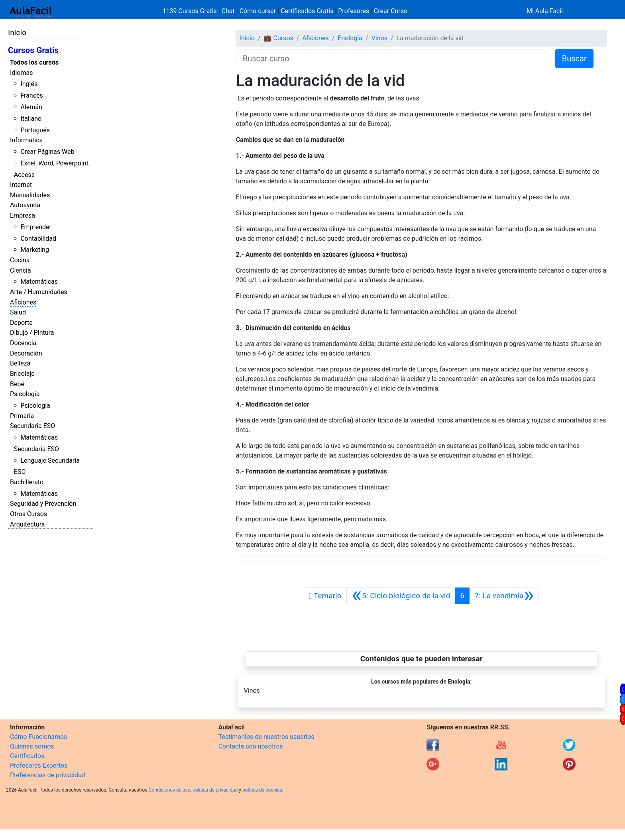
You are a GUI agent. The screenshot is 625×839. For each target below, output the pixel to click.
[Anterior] (401, 595)
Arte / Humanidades (38, 292)
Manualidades (30, 195)
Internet (21, 185)
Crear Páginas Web (47, 151)
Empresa (22, 215)
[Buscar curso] (389, 58)
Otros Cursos (28, 514)
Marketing (34, 249)
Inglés (28, 84)
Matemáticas (39, 281)
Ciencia (20, 270)
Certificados (27, 756)
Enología (350, 38)
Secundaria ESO (32, 426)
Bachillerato (26, 482)
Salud (18, 312)
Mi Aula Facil (545, 11)
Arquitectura (27, 524)
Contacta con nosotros (250, 746)
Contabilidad (38, 238)
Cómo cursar (258, 11)
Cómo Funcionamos (38, 737)
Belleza (20, 363)
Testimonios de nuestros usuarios (266, 737)
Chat (228, 11)
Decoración (26, 353)
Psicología (24, 394)
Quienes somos (32, 746)
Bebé (17, 384)
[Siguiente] (504, 595)
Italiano (30, 118)
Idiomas (21, 73)
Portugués (35, 130)
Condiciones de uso (170, 790)
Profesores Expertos (38, 765)
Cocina (19, 260)
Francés (31, 95)
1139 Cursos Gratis (190, 11)
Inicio (17, 32)
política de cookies (262, 790)
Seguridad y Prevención (43, 503)
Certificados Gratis (307, 11)
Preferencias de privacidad (47, 775)
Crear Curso (390, 11)
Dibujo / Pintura (32, 332)
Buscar (574, 58)
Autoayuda (25, 205)
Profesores (353, 11)
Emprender (35, 227)
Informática (26, 140)
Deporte (21, 322)
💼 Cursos (278, 38)
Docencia (23, 343)
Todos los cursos (34, 62)
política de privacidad (215, 790)
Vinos (379, 38)
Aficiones (23, 302)
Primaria (22, 416)
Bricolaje (22, 373)
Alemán (31, 107)
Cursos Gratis (33, 50)
